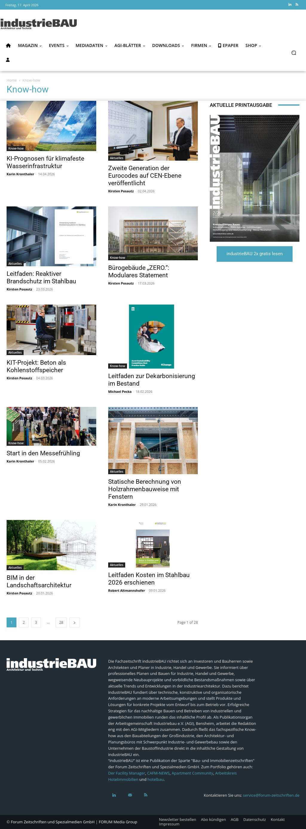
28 (61, 622)
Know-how (16, 148)
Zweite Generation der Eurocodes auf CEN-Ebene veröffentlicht (144, 176)
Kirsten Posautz (121, 191)
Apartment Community (192, 773)
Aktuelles (116, 158)
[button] (294, 52)
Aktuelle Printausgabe (241, 105)
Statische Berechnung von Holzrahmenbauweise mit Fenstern (144, 489)
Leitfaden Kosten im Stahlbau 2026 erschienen (149, 578)
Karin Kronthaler (20, 174)
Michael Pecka (120, 391)
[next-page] (74, 622)
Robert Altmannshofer (126, 590)
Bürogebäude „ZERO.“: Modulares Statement (138, 271)
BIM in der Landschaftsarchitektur (39, 581)
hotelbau (156, 779)
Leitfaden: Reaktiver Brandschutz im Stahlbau (41, 277)
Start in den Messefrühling (43, 453)
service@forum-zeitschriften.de (271, 795)
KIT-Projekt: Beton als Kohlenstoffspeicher (36, 366)
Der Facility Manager (126, 773)
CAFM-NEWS (158, 773)
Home (12, 80)
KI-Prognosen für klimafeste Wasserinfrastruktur (45, 162)
